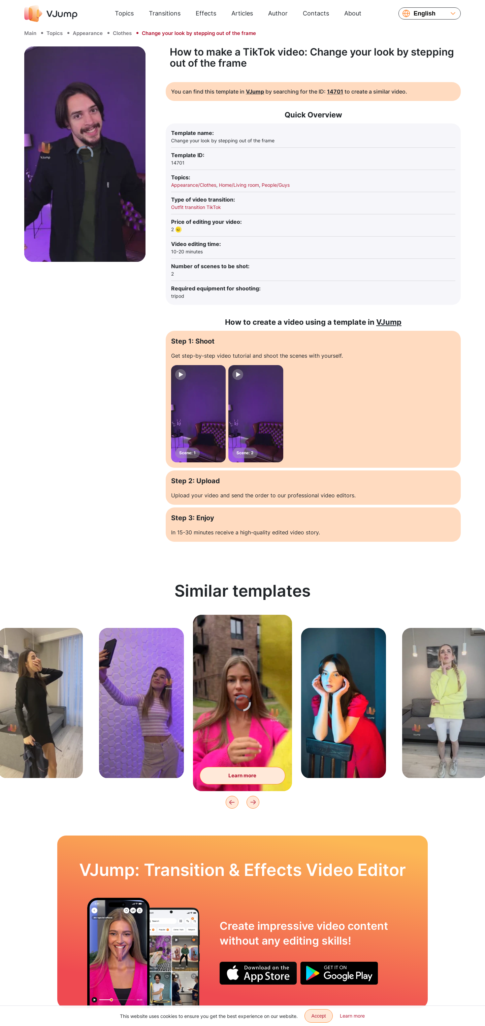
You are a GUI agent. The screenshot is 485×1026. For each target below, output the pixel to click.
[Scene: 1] (198, 413)
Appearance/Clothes (193, 185)
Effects (206, 13)
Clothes (122, 33)
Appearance (88, 33)
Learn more (352, 1016)
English (424, 13)
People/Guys (276, 185)
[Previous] (232, 802)
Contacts (316, 13)
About (352, 13)
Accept (319, 1016)
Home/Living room (239, 185)
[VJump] (50, 13)
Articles (242, 13)
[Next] (253, 802)
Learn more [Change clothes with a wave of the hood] (243, 777)
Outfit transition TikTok (196, 207)
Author (278, 13)
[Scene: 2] (255, 413)
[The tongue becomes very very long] (118, 953)
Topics (124, 13)
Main (30, 33)
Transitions (165, 13)
